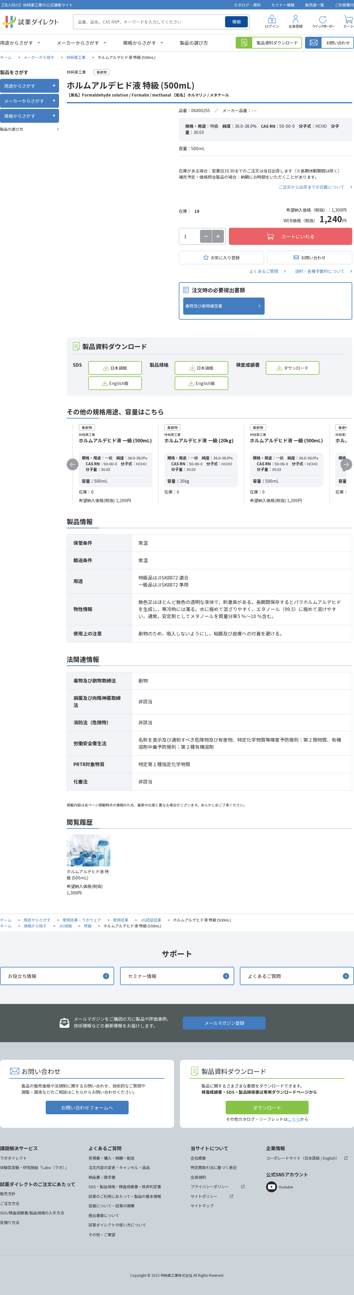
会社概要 (198, 1158)
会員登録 (296, 26)
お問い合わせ (313, 257)
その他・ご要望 (101, 1234)
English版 (118, 383)
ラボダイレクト (13, 1158)
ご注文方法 (9, 1203)
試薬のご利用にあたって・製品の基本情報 (124, 1196)
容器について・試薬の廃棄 (111, 1205)
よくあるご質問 (263, 271)
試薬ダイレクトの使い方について (117, 1225)
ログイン (272, 26)
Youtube (286, 1187)
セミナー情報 (282, 5)
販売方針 (7, 1193)
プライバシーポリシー (210, 1186)
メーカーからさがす (78, 42)
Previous (72, 464)
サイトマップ (202, 1205)
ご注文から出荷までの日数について (311, 187)
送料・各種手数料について (320, 271)
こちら (294, 1119)
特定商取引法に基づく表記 (214, 1167)
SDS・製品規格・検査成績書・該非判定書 (124, 1186)
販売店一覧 (314, 5)
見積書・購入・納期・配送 (111, 1158)
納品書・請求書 (101, 1177)
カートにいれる (297, 236)
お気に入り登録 (225, 257)
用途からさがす (16, 42)
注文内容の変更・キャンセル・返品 (119, 1167)
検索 (236, 22)
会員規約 (198, 1177)
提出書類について (103, 1215)
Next (346, 464)
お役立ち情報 (22, 975)
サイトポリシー (204, 1196)
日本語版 (118, 368)
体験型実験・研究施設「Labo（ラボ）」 (34, 1167)
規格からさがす (139, 42)
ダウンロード (296, 368)
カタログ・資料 (247, 5)
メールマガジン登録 (224, 1023)
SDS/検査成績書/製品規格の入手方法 (32, 1213)
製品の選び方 (194, 42)
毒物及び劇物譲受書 (203, 306)
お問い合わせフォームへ (87, 1107)
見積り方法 (9, 1222)
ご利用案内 (344, 5)
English (329, 1158)
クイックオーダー (323, 26)
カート (348, 26)
